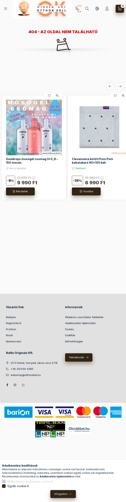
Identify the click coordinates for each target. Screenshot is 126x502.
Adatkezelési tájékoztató (80, 323)
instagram (15, 385)
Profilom (11, 329)
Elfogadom (61, 493)
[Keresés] (87, 9)
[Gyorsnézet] (57, 95)
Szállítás (70, 335)
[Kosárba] (86, 191)
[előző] (110, 86)
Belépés (11, 317)
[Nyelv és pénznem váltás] (97, 9)
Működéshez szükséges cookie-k (30, 481)
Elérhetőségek (74, 341)
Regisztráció (13, 323)
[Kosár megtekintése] (120, 9)
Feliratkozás (76, 357)
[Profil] (107, 9)
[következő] (120, 86)
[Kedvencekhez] (49, 95)
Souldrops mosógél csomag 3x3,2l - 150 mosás (32, 160)
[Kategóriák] (5, 8)
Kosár (9, 335)
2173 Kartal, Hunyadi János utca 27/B (34, 362)
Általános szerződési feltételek (84, 317)
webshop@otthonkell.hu (26, 375)
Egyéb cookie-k (18, 486)
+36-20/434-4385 (77, 9)
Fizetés (69, 329)
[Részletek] (20, 191)
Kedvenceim (13, 341)
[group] (63, 147)
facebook (7, 385)
